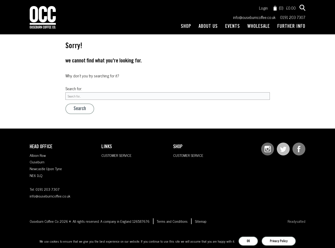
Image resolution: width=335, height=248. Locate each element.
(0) (278, 8)
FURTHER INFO (291, 27)
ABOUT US (208, 27)
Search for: (73, 89)
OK (248, 241)
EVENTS (232, 27)
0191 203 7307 (292, 17)
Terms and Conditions (172, 221)
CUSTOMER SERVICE (116, 155)
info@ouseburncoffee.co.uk (254, 17)
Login (263, 8)
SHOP (186, 27)
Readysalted (296, 221)
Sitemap (201, 221)
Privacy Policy (279, 241)
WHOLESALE (258, 27)
